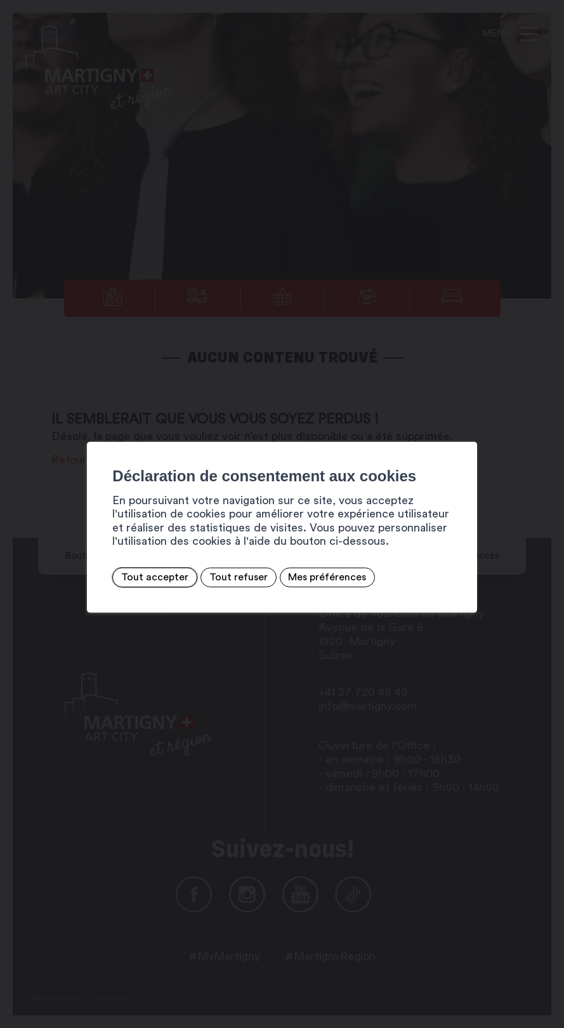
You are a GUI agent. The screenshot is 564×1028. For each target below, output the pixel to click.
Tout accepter (124, 577)
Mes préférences (297, 577)
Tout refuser (207, 577)
